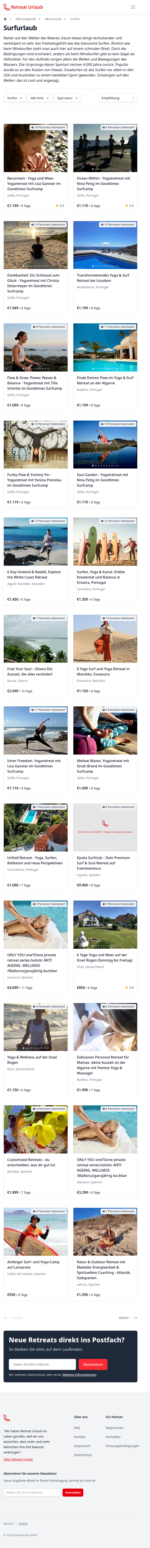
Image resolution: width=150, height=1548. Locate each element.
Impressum (82, 1446)
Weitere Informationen (79, 1375)
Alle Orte (40, 98)
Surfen (75, 19)
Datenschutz (83, 1455)
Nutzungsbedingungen (122, 1446)
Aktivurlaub (53, 19)
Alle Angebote (26, 19)
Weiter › (128, 1318)
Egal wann (68, 98)
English (23, 1523)
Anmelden (113, 1437)
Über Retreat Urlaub (18, 1459)
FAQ (77, 1428)
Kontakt (79, 1437)
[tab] (23, 169)
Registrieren (114, 1428)
